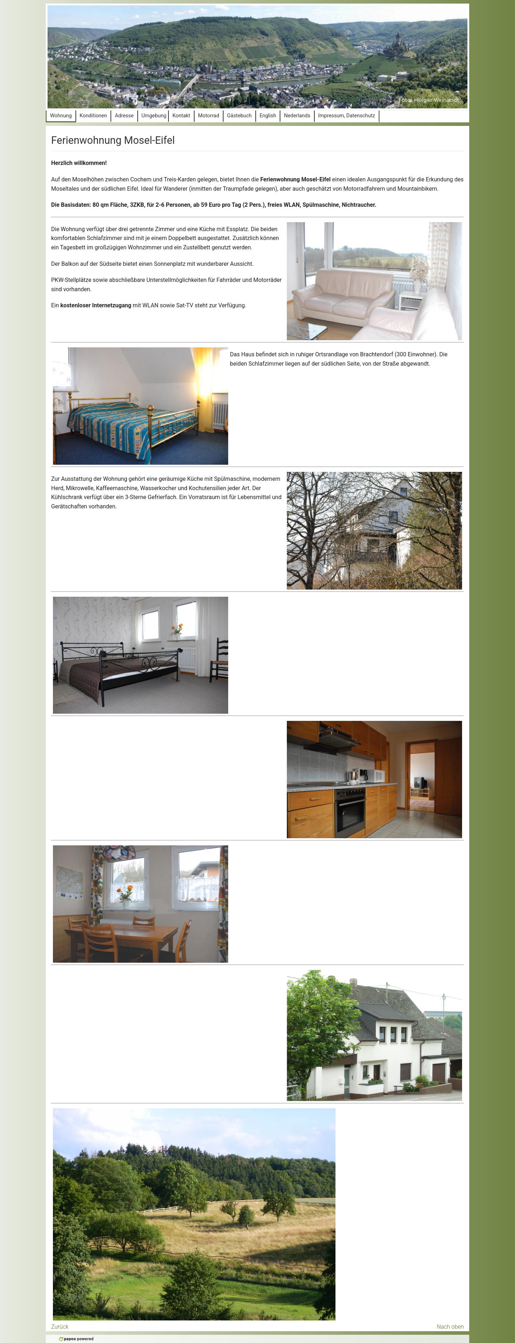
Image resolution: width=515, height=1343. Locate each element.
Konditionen (93, 116)
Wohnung (61, 116)
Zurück (59, 1326)
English (268, 116)
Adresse (124, 116)
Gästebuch (239, 116)
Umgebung (154, 116)
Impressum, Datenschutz (346, 116)
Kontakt (181, 116)
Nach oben (450, 1326)
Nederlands (297, 116)
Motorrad (208, 116)
